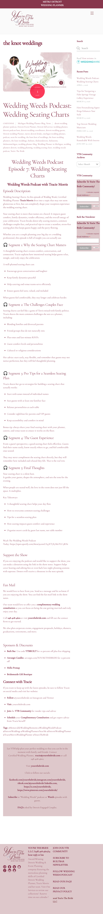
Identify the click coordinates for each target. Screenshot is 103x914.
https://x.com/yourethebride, (37, 786)
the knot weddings (19, 140)
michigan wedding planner (54, 133)
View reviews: (88, 58)
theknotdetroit (41, 140)
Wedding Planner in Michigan (50, 144)
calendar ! (44, 897)
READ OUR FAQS (62, 881)
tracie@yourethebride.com (47, 755)
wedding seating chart (43, 147)
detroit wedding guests (55, 130)
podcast (6, 137)
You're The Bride (18, 151)
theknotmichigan (10, 144)
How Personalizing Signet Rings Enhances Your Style (88, 111)
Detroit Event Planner (27, 127)
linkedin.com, (50, 783)
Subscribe (12, 797)
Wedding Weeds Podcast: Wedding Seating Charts (37, 110)
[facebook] (10, 866)
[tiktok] (5, 870)
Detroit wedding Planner (13, 133)
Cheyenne (8, 123)
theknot (31, 140)
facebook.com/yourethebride (22, 779)
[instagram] (5, 866)
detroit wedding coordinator (33, 130)
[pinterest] (19, 866)
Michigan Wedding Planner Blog (31, 123)
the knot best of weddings (37, 137)
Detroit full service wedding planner (52, 127)
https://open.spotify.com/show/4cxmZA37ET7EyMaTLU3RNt (39, 544)
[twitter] (14, 866)
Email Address (83, 195)
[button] (37, 417)
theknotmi (53, 140)
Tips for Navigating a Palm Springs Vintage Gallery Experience (86, 94)
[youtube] (14, 870)
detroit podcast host (11, 130)
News (48, 123)
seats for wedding (18, 137)
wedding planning (25, 147)
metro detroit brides (33, 133)
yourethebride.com (21, 704)
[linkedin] (10, 870)
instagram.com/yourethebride (51, 779)
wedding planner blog (27, 144)
